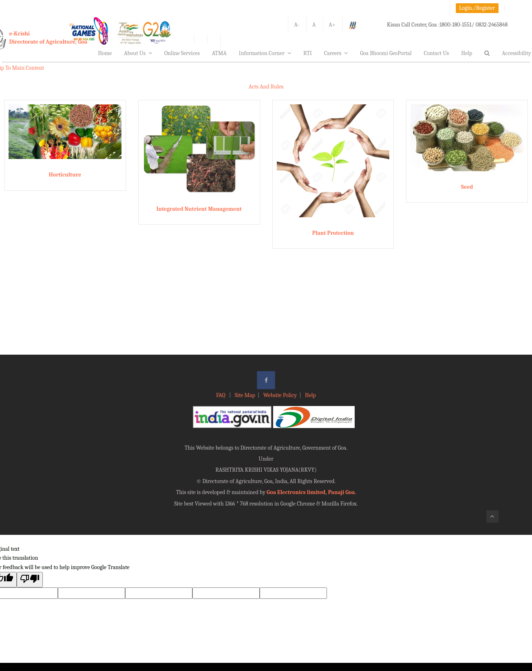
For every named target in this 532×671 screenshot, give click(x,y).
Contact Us (436, 53)
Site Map (245, 395)
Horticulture (65, 174)
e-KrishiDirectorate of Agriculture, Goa (48, 37)
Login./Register (477, 7)
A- (296, 24)
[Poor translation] (30, 579)
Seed (467, 186)
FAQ (221, 395)
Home (105, 53)
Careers (336, 53)
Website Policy (280, 395)
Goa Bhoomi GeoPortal (385, 53)
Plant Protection (333, 233)
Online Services (182, 53)
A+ (332, 24)
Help (466, 53)
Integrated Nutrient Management (198, 208)
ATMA (219, 53)
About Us (138, 53)
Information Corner (265, 53)
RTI (307, 53)
